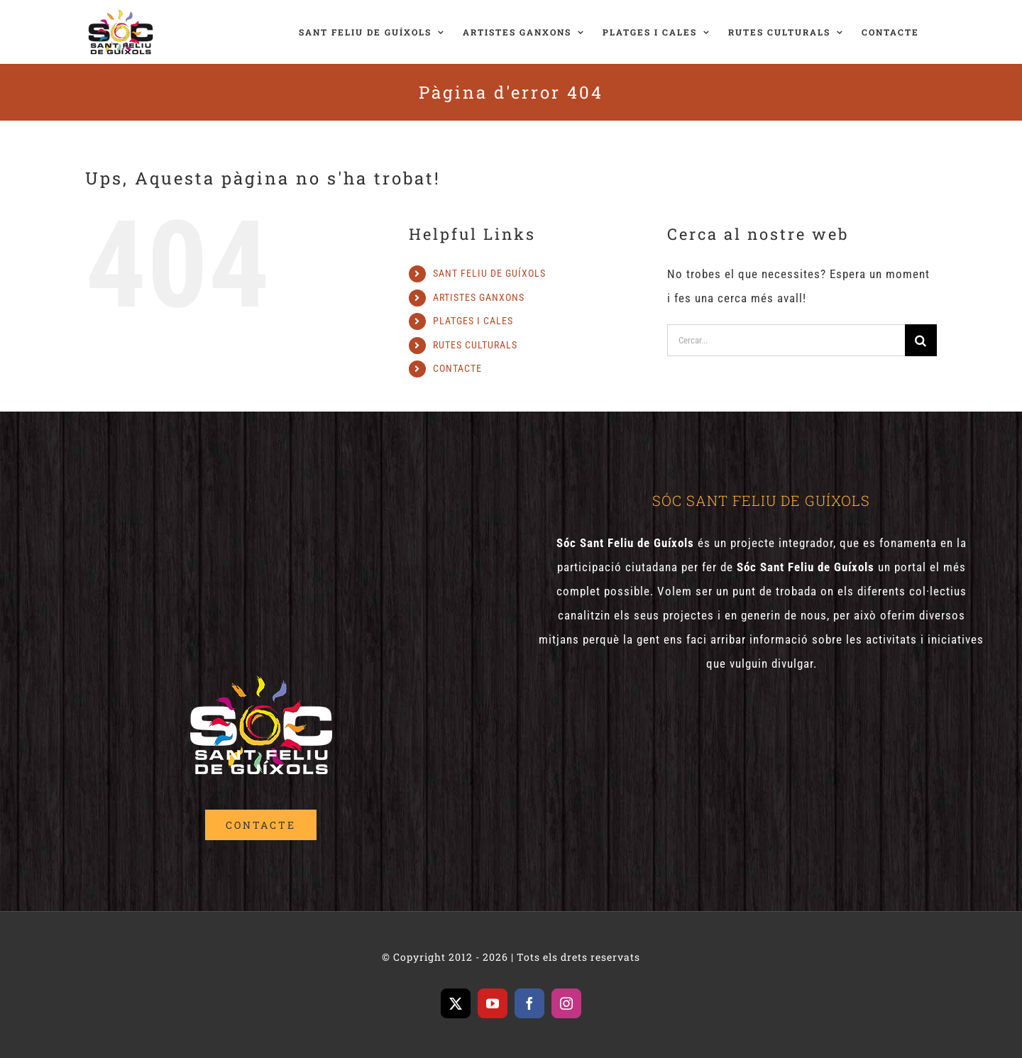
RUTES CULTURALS (475, 345)
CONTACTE (457, 368)
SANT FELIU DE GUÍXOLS (489, 273)
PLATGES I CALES (473, 320)
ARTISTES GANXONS (478, 297)
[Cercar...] (786, 340)
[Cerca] (921, 340)
